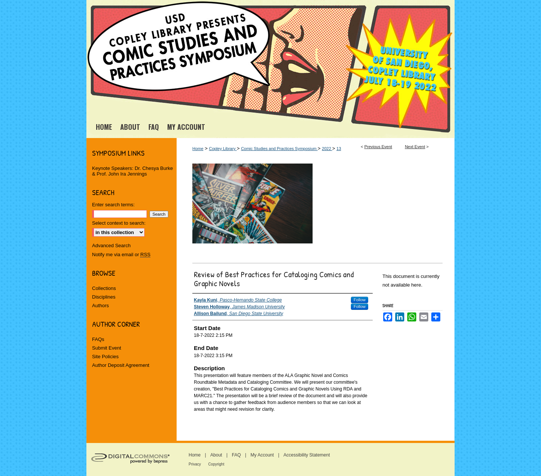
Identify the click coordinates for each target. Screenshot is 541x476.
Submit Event (106, 348)
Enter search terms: (113, 204)
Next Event (415, 146)
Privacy (195, 464)
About (216, 455)
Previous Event (378, 146)
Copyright (216, 464)
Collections (104, 288)
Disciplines (103, 297)
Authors (100, 305)
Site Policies (105, 356)
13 (339, 148)
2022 (327, 148)
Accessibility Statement (307, 455)
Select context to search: (118, 223)
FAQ (236, 455)
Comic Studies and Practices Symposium (279, 148)
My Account (262, 455)
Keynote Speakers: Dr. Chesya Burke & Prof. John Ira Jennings (132, 171)
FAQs (98, 339)
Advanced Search (111, 245)
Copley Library (223, 148)
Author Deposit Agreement (120, 365)
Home (197, 148)
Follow (360, 299)
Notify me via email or (121, 254)
